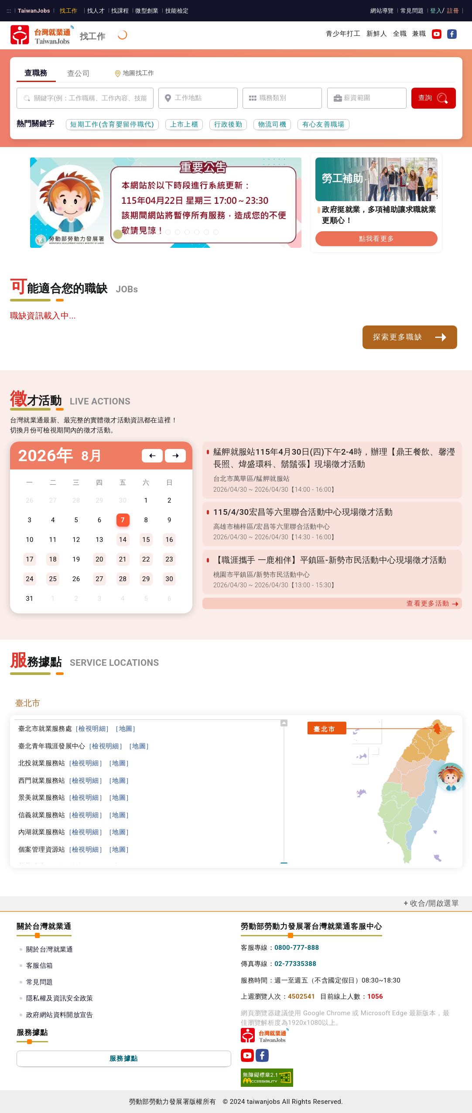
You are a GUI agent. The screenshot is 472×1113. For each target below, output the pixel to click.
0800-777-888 (296, 948)
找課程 (120, 10)
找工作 (68, 10)
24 (30, 579)
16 (169, 540)
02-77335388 (295, 964)
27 (99, 579)
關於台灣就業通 (49, 949)
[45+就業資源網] (196, 232)
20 (99, 559)
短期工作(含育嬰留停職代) (112, 124)
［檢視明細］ (92, 729)
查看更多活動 (433, 603)
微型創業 (147, 10)
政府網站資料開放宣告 (59, 1015)
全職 (400, 34)
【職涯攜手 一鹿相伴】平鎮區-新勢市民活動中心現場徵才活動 (330, 560)
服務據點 (123, 1058)
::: (9, 10)
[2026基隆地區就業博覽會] (129, 232)
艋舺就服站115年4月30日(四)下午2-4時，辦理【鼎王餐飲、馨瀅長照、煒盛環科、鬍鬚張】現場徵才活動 (334, 458)
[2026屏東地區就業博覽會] (139, 232)
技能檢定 (177, 10)
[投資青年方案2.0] (187, 232)
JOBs (127, 289)
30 (169, 579)
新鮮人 (376, 34)
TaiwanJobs (34, 10)
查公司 (78, 73)
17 (30, 559)
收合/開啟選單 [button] (434, 903)
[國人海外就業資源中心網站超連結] (206, 232)
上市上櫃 (184, 124)
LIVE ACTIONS (100, 401)
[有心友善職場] (148, 232)
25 (53, 579)
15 (146, 540)
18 (53, 559)
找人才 (96, 10)
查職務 (36, 72)
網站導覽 (382, 10)
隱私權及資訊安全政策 (59, 998)
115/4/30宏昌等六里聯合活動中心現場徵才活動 (303, 512)
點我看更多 (377, 239)
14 (123, 540)
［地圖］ (125, 729)
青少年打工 (343, 34)
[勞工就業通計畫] (158, 232)
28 (123, 579)
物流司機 (272, 124)
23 (169, 559)
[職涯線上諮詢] (216, 232)
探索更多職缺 (410, 337)
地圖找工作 (134, 73)
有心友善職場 (323, 124)
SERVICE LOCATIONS (114, 663)
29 (146, 579)
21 (123, 559)
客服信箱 (39, 965)
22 (146, 559)
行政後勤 (228, 124)
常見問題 (412, 10)
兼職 (419, 34)
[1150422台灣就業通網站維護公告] (118, 234)
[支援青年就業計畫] (168, 232)
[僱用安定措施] (177, 232)
